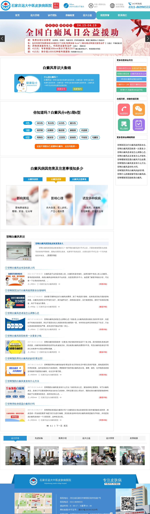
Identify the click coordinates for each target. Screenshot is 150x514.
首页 (17, 15)
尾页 (66, 426)
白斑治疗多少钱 (139, 68)
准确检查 (69, 15)
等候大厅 (75, 464)
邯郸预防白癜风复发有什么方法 (23, 381)
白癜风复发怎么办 (138, 74)
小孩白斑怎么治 (124, 68)
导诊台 (103, 464)
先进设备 (39, 438)
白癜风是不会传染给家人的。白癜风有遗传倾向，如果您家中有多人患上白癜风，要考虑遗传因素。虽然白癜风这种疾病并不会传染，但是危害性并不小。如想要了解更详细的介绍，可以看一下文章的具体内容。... (68, 277)
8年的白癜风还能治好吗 (131, 79)
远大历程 (34, 15)
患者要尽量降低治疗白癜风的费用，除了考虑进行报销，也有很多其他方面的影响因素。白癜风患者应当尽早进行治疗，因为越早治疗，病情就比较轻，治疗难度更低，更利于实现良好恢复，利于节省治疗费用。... (68, 300)
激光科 (132, 464)
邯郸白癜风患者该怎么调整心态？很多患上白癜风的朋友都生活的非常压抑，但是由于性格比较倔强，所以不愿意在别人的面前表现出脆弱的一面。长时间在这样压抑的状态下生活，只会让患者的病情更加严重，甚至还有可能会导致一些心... (68, 322)
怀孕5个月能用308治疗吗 (131, 90)
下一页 (59, 426)
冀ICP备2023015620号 (88, 510)
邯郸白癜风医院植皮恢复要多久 (49, 243)
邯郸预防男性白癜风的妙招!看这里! (25, 358)
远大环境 (15, 438)
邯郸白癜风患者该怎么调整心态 (23, 313)
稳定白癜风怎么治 (138, 84)
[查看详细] (52, 255)
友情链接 (134, 438)
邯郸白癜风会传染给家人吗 (21, 268)
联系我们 (122, 15)
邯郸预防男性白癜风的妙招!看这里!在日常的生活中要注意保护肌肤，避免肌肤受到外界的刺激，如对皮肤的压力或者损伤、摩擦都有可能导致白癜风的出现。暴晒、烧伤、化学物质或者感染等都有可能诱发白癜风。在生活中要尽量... (68, 368)
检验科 (17, 464)
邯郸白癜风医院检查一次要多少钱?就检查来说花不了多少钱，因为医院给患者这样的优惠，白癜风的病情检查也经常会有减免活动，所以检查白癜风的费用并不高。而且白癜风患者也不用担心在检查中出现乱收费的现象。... (68, 345)
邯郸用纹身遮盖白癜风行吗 (21, 404)
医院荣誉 (104, 15)
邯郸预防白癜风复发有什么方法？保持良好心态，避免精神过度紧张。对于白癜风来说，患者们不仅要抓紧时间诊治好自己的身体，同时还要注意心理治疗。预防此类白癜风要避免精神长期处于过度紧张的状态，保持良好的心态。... (68, 390)
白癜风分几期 (123, 84)
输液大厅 (46, 464)
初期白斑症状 (123, 74)
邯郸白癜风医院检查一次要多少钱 (24, 336)
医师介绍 (63, 438)
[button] (2, 38)
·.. (131, 145)
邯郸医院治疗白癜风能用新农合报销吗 (27, 290)
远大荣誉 (110, 438)
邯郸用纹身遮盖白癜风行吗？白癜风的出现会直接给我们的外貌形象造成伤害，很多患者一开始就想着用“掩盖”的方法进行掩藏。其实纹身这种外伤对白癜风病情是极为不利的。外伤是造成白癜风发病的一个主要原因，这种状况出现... (68, 413)
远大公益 (87, 15)
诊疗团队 (52, 15)
